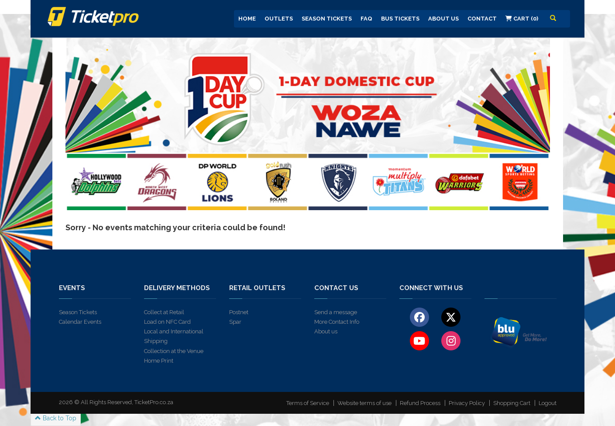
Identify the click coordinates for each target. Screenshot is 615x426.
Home (247, 18)
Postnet (238, 312)
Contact (482, 18)
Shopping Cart (511, 403)
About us (325, 331)
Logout (548, 403)
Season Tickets (327, 18)
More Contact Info (336, 322)
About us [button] (443, 18)
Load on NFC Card (167, 322)
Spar (235, 322)
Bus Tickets (400, 18)
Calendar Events (80, 322)
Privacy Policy (467, 403)
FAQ (366, 18)
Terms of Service (307, 403)
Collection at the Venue (173, 351)
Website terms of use (364, 403)
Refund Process (420, 403)
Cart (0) (521, 18)
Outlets (279, 18)
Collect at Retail (164, 312)
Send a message (335, 312)
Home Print (158, 360)
